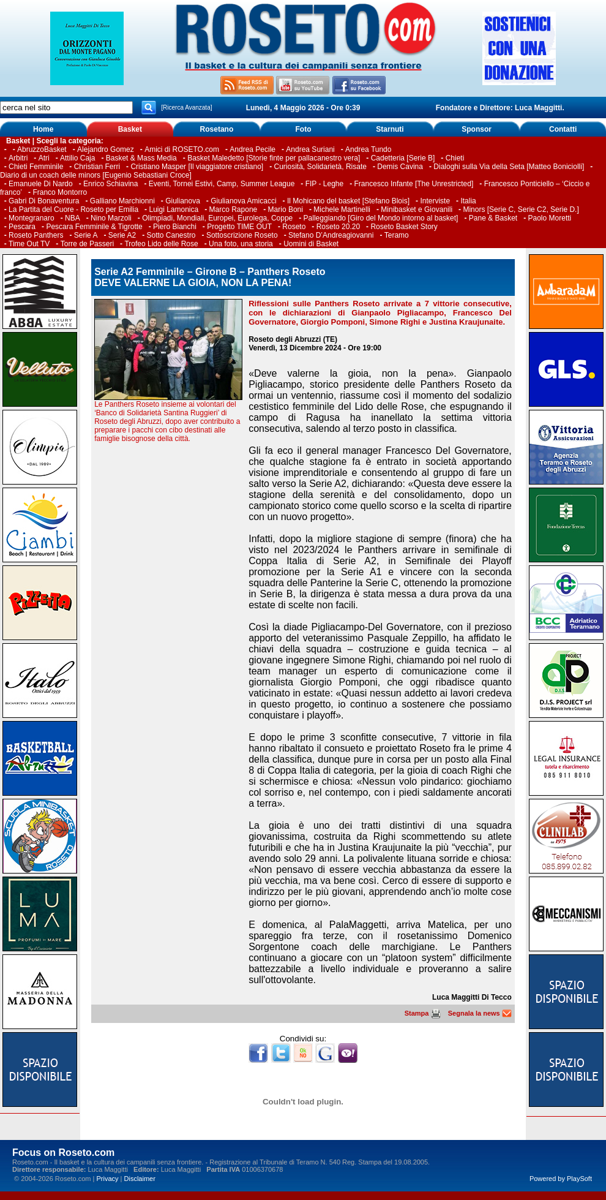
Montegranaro (31, 218)
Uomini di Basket (311, 244)
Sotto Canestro (171, 235)
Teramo (396, 235)
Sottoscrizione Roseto (242, 235)
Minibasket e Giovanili (416, 209)
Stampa (423, 1013)
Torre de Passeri (87, 244)
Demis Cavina (400, 166)
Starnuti (389, 129)
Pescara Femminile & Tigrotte (94, 226)
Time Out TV (29, 244)
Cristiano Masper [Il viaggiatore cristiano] (196, 166)
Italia (468, 201)
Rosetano (217, 129)
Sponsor (477, 129)
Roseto (293, 226)
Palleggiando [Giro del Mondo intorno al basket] (381, 218)
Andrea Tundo (368, 149)
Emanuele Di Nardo (41, 183)
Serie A (86, 235)
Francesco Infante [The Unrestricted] (414, 183)
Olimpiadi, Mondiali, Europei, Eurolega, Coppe (217, 218)
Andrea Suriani (310, 149)
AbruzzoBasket (42, 149)
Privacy (107, 1178)
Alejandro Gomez (105, 149)
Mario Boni (285, 209)
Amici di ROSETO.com (181, 149)
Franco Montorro (59, 192)
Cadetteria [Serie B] (403, 158)
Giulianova (182, 201)
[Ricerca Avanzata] (186, 107)
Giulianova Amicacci (245, 201)
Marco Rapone (233, 209)
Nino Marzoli (111, 218)
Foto (303, 129)
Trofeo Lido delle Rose (161, 244)
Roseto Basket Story (403, 226)
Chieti (455, 158)
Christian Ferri (97, 166)
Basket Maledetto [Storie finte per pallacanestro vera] (273, 158)
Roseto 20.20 (338, 226)
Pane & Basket (493, 218)
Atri (44, 158)
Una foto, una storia (241, 244)
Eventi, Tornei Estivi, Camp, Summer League (222, 183)
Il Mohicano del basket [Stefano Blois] (348, 201)
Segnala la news (480, 1013)
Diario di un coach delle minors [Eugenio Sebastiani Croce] (96, 175)
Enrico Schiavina (110, 183)
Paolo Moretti (550, 218)
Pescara (22, 226)
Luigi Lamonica (173, 209)
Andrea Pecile (252, 149)
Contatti (563, 129)
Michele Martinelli (341, 209)
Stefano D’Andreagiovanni (330, 235)
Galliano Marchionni (122, 201)
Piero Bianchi (174, 226)
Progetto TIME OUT (239, 226)
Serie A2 (122, 235)
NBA (72, 218)
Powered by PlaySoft (560, 1178)
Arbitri (18, 158)
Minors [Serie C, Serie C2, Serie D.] (520, 209)
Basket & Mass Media (141, 158)
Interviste (435, 201)
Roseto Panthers (36, 235)
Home (43, 129)
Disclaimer (139, 1178)
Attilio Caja (77, 158)
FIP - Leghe (324, 183)
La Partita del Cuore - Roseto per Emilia (73, 209)
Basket (130, 129)
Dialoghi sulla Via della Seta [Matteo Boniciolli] (508, 166)
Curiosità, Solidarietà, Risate (320, 166)
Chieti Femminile (36, 166)
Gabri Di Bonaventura (44, 201)
